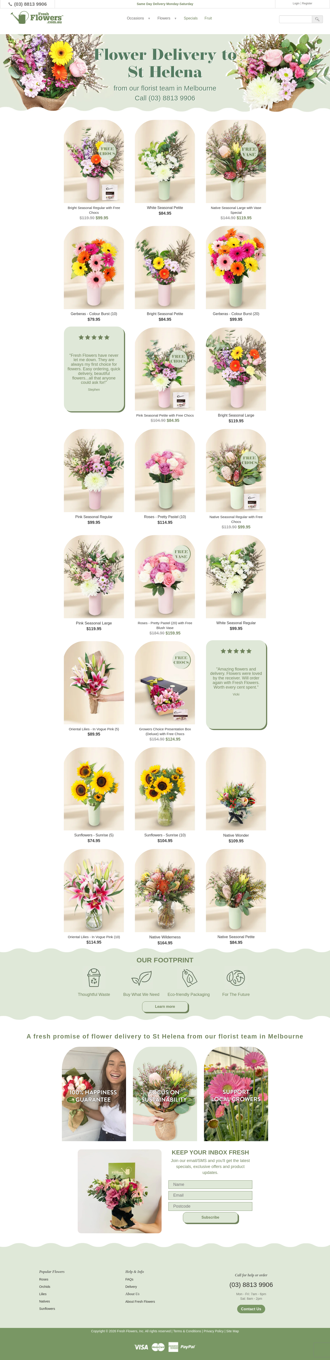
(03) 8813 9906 (30, 4)
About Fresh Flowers (140, 1301)
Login (296, 3)
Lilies (43, 1294)
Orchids (44, 1287)
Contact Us (251, 1309)
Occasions (139, 18)
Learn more (165, 1006)
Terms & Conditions (187, 1331)
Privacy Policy (214, 1331)
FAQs (129, 1279)
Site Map (232, 1331)
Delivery (131, 1287)
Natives (44, 1301)
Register (307, 3)
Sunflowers (47, 1309)
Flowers (167, 18)
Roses (43, 1279)
